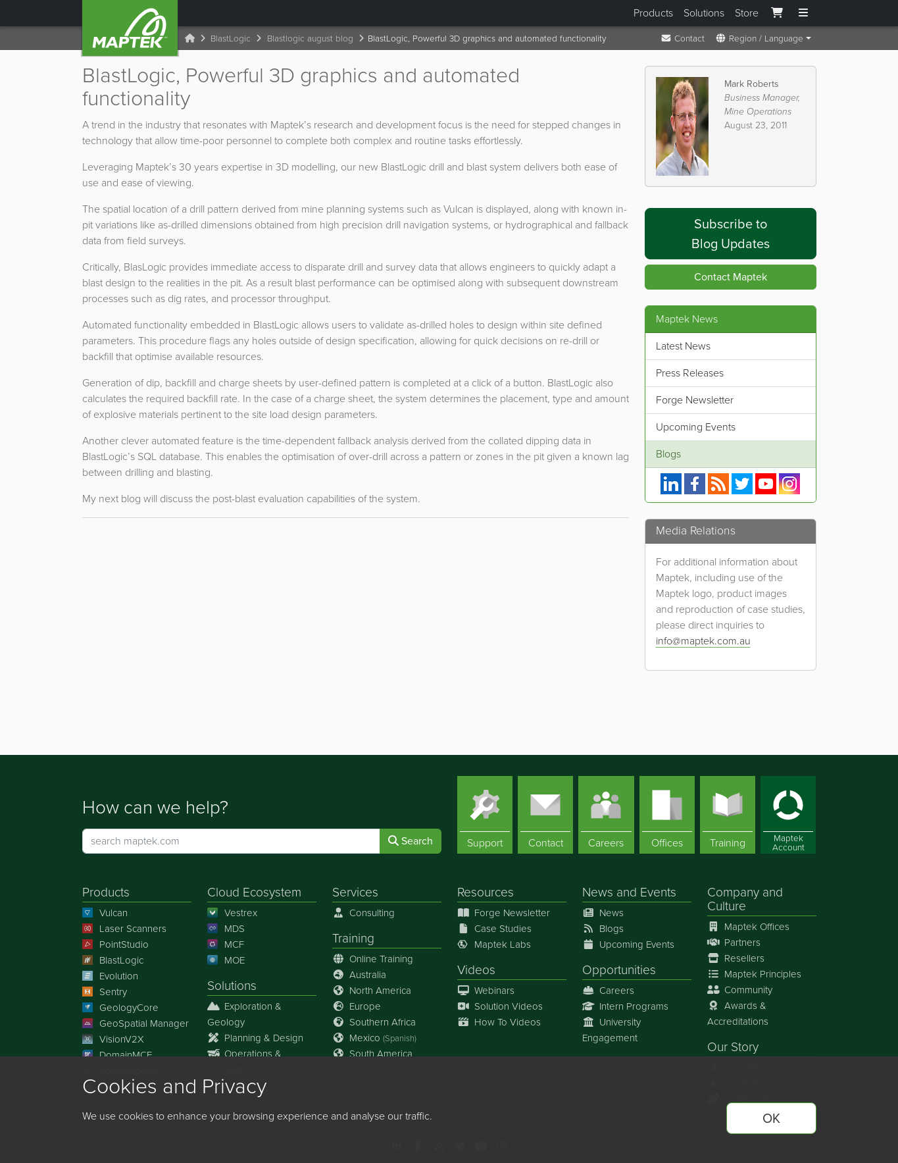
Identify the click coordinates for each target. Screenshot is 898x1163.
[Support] (484, 815)
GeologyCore (120, 1007)
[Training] (727, 815)
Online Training (373, 959)
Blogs (668, 453)
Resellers (736, 958)
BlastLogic (231, 38)
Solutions (704, 12)
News (597, 892)
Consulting (363, 913)
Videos (476, 969)
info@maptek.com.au (703, 640)
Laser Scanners (124, 928)
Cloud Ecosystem (254, 892)
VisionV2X (113, 1039)
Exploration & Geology (244, 1014)
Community (740, 990)
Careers (608, 990)
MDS (226, 928)
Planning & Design (255, 1038)
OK (771, 1118)
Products (653, 12)
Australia (359, 975)
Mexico (374, 1038)
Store (747, 12)
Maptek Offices (748, 926)
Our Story (733, 1046)
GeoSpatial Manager (135, 1023)
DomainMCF (117, 1055)
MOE (226, 960)
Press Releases (690, 372)
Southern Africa (374, 1022)
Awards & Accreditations (737, 1013)
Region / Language (759, 38)
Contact (683, 38)
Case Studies (494, 928)
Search (410, 840)
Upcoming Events (696, 426)
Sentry (105, 992)
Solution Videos (500, 1006)
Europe (357, 1006)
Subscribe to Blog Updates (730, 233)
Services (355, 892)
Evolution (110, 976)
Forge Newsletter (695, 399)
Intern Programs (625, 1006)
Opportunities (619, 969)
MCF (226, 944)
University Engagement (611, 1030)
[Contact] (545, 815)
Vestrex (232, 913)
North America (372, 990)
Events (658, 892)
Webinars (486, 990)
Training (353, 938)
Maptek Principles (754, 974)
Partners (734, 942)
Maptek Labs (494, 944)
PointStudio (115, 944)
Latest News (683, 345)
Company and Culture (745, 899)
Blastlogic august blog (310, 38)
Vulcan (105, 913)
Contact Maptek (730, 276)
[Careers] (606, 815)
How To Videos (499, 1022)
